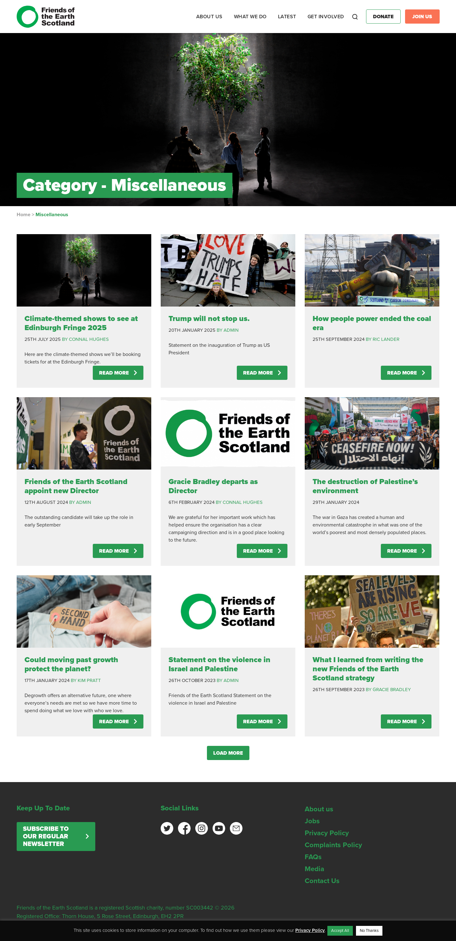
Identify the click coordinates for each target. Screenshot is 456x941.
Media (314, 869)
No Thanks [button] (369, 930)
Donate (383, 17)
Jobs (312, 821)
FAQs (313, 857)
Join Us (422, 17)
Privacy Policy (327, 833)
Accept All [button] (340, 930)
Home (24, 214)
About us (319, 809)
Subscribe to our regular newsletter (46, 836)
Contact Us (322, 881)
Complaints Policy (333, 845)
